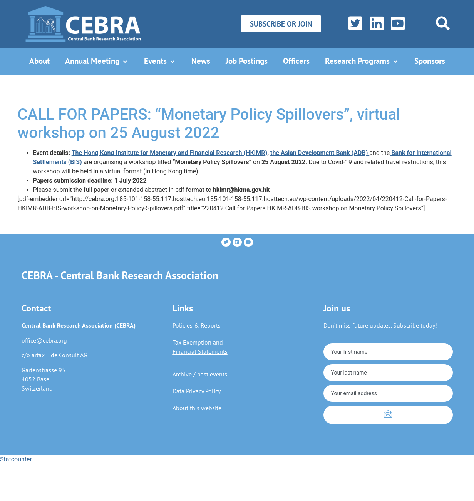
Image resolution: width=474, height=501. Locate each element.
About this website (197, 408)
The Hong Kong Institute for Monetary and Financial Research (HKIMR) (169, 152)
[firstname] (388, 351)
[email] (388, 393)
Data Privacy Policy (197, 391)
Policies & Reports (197, 325)
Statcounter (16, 459)
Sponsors (429, 61)
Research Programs (362, 61)
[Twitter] (353, 23)
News (200, 61)
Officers (296, 61)
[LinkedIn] (375, 23)
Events (160, 61)
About (39, 61)
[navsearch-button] (443, 23)
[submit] (388, 415)
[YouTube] (396, 23)
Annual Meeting (97, 61)
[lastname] (388, 372)
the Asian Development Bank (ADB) (319, 152)
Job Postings (247, 61)
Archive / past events (200, 374)
